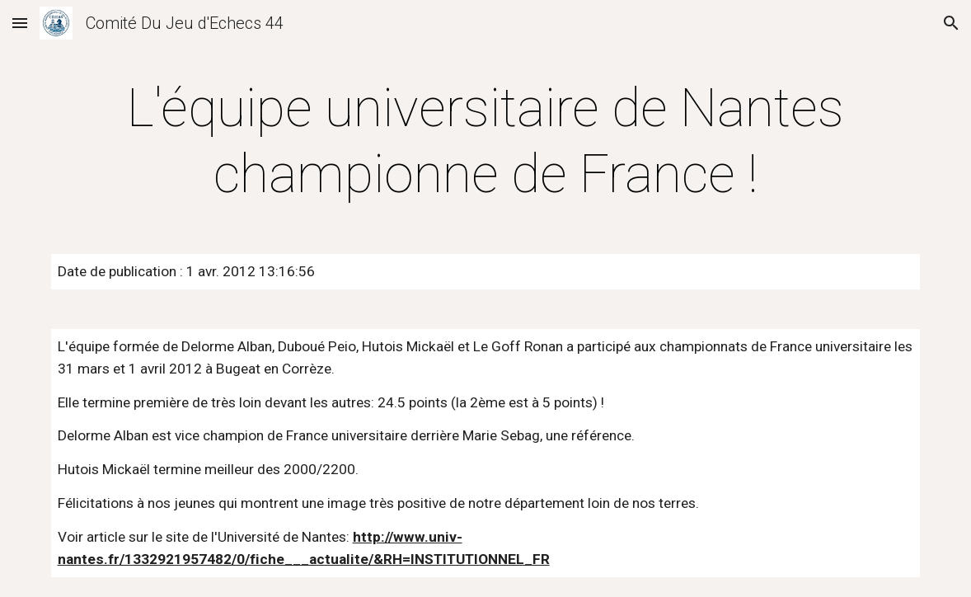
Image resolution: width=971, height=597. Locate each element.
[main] (486, 141)
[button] (20, 22)
